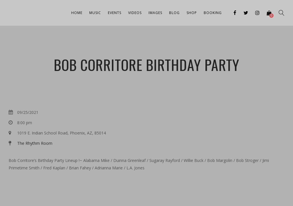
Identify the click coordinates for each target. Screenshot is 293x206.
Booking (213, 12)
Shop (192, 12)
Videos (135, 12)
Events (114, 12)
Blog (174, 12)
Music (95, 12)
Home (76, 12)
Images (155, 12)
